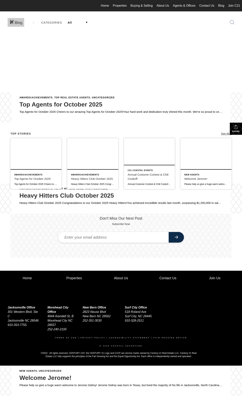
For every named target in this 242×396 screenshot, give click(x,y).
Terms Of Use (66, 338)
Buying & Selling (141, 5)
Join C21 (234, 5)
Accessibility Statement (129, 338)
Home (105, 5)
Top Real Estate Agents (72, 97)
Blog (221, 5)
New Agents (28, 371)
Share (236, 129)
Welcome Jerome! (45, 377)
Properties (120, 5)
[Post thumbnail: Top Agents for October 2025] (35, 163)
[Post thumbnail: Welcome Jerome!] (206, 163)
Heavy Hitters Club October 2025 (66, 195)
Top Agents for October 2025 (60, 104)
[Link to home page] (5, 5)
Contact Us (206, 5)
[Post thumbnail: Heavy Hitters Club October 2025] (92, 163)
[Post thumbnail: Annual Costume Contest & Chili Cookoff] (149, 163)
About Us (163, 5)
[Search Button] (232, 22)
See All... (226, 133)
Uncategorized (103, 97)
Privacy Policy (93, 338)
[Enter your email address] (113, 237)
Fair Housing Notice (170, 338)
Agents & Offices (184, 5)
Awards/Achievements (36, 97)
